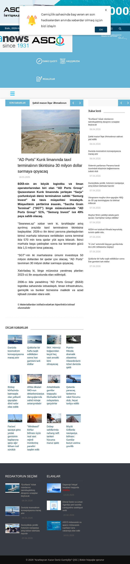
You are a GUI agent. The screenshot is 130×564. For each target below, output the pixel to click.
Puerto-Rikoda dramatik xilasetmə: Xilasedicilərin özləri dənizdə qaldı (73, 357)
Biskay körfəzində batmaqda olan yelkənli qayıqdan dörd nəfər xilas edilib (14, 397)
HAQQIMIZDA (73, 61)
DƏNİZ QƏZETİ (50, 61)
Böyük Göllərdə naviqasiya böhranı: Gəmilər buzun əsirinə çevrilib (73, 436)
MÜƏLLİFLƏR (49, 79)
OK (101, 29)
